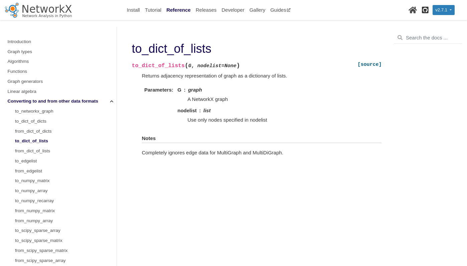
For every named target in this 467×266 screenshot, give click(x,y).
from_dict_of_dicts (33, 75)
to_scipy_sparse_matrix (38, 184)
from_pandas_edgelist (37, 244)
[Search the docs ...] (428, 38)
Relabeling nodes (25, 254)
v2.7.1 (441, 9)
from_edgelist (28, 115)
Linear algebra (22, 35)
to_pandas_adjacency (37, 214)
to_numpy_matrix (32, 124)
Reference (178, 10)
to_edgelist (26, 105)
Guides (280, 10)
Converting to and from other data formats (53, 45)
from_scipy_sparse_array (40, 204)
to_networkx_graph (34, 55)
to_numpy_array (31, 134)
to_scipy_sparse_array (37, 174)
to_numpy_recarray (34, 144)
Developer (232, 10)
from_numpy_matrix (35, 154)
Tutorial (153, 10)
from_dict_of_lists (32, 95)
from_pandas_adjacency (39, 224)
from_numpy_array (34, 164)
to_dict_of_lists (31, 85)
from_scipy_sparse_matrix (41, 194)
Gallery (258, 10)
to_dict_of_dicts (30, 65)
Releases (206, 10)
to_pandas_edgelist (34, 234)
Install (133, 10)
